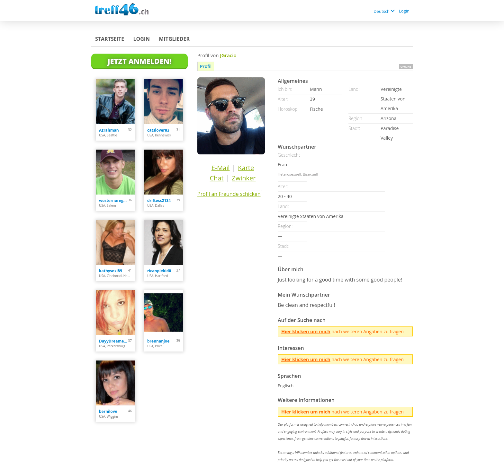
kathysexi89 (110, 271)
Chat (216, 178)
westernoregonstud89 (113, 200)
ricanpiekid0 (159, 271)
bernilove (108, 411)
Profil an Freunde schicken (229, 193)
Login (404, 11)
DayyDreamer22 (113, 341)
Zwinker (244, 178)
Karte (246, 167)
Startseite (109, 38)
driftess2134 (159, 200)
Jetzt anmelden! (139, 61)
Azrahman (109, 130)
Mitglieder (174, 38)
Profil (206, 66)
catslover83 (158, 130)
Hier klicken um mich (305, 331)
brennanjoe (158, 341)
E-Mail (221, 167)
